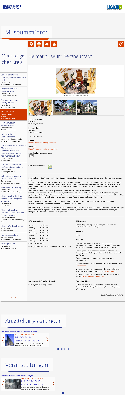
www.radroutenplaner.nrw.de (93, 276)
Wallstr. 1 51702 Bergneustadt (14, 115)
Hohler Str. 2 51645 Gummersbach (14, 103)
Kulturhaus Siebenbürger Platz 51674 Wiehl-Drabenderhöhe (14, 137)
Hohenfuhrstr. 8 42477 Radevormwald (14, 126)
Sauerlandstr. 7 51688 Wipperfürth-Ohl (14, 92)
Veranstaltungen (26, 365)
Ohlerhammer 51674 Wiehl (14, 201)
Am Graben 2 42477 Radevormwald (14, 245)
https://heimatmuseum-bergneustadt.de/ (43, 149)
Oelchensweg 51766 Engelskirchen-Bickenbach (14, 179)
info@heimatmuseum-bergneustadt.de (42, 143)
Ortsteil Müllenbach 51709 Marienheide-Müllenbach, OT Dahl (14, 216)
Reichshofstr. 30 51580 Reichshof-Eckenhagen (14, 189)
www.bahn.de (81, 266)
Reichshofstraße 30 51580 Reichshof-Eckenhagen (14, 237)
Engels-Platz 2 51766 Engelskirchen (14, 168)
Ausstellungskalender (33, 321)
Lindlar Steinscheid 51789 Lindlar (14, 152)
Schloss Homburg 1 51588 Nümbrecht (14, 228)
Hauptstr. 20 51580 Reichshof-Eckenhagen (14, 79)
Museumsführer (26, 32)
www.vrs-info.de (110, 271)
